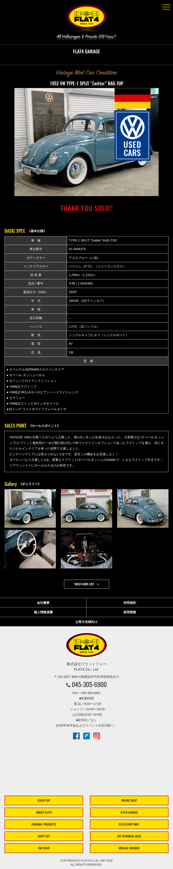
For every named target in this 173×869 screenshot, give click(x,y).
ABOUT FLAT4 (44, 812)
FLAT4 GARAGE (129, 812)
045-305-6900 (89, 684)
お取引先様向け (86, 622)
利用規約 (129, 602)
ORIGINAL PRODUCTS (44, 824)
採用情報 (129, 612)
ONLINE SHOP (129, 800)
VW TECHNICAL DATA (129, 836)
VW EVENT (44, 848)
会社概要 (43, 602)
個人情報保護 (43, 612)
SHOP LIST (44, 836)
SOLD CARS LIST (84, 584)
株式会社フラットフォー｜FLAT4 (86, 19)
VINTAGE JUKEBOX (129, 848)
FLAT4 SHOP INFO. (129, 824)
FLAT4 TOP (44, 800)
